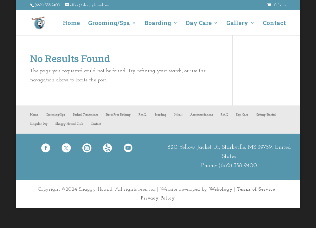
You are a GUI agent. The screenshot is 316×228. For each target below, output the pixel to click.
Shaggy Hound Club (69, 124)
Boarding (158, 24)
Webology (221, 189)
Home (71, 24)
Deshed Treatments (85, 115)
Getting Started (266, 115)
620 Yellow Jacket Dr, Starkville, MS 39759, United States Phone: (229, 156)
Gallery (237, 24)
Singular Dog (39, 124)
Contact (274, 24)
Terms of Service (256, 189)
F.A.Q (224, 115)
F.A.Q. (143, 115)
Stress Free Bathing (118, 115)
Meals (178, 115)
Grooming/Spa (109, 24)
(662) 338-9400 (237, 166)
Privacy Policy (158, 198)
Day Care (199, 24)
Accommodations (201, 115)
